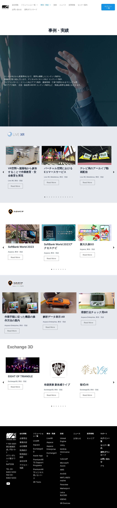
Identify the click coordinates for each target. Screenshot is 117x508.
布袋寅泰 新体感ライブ (57, 384)
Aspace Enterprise (12, 325)
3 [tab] (49, 197)
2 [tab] (47, 197)
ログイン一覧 (108, 7)
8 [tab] (61, 197)
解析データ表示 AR (54, 316)
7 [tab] (58, 197)
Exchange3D (12, 381)
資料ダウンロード (30, 9)
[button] (3, 172)
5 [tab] (54, 197)
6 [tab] (56, 197)
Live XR (11, 181)
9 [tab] (63, 197)
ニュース (63, 5)
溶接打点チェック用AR (94, 312)
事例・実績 (46, 5)
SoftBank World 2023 (21, 246)
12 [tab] (70, 197)
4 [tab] (52, 197)
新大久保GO (87, 244)
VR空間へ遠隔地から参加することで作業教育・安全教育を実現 (22, 172)
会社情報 (15, 5)
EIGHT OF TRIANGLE (20, 376)
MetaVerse (55, 177)
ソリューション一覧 (29, 5)
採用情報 (72, 5)
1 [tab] (45, 197)
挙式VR (84, 384)
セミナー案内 (82, 5)
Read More (15, 186)
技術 (55, 5)
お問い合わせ (17, 9)
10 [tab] (65, 197)
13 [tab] (72, 197)
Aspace (11, 252)
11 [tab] (67, 197)
